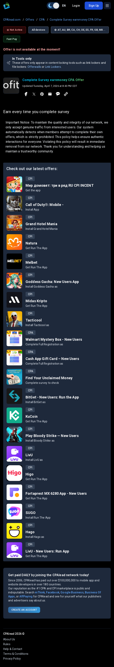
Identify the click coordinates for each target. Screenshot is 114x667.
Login (76, 5)
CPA (30, 332)
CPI (30, 178)
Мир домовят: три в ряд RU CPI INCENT (60, 185)
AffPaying (25, 596)
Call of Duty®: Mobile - (44, 205)
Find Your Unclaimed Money (49, 378)
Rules (6, 644)
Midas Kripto (36, 301)
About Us (9, 639)
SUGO (31, 513)
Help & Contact (12, 649)
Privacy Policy (12, 658)
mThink (40, 592)
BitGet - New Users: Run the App (52, 397)
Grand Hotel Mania (41, 224)
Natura (31, 243)
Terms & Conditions (15, 653)
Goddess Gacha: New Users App (52, 282)
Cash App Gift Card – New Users (52, 359)
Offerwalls (34, 66)
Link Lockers (53, 66)
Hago (30, 532)
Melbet (31, 262)
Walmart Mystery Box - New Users (54, 339)
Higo (30, 474)
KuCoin (32, 416)
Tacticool (34, 320)
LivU (29, 455)
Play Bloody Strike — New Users (52, 436)
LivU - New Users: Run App (47, 551)
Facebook (52, 592)
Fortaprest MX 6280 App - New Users (56, 493)
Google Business (71, 592)
